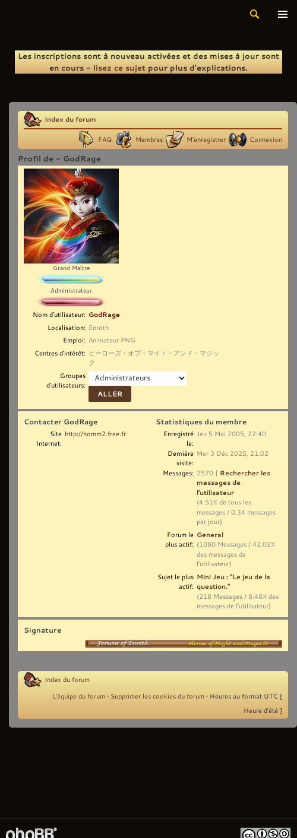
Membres (149, 139)
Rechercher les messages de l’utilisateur (233, 482)
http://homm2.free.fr (95, 434)
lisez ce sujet (119, 67)
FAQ (105, 139)
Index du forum (70, 119)
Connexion (265, 139)
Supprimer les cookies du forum (157, 696)
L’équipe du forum (78, 696)
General (210, 534)
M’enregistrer (206, 139)
